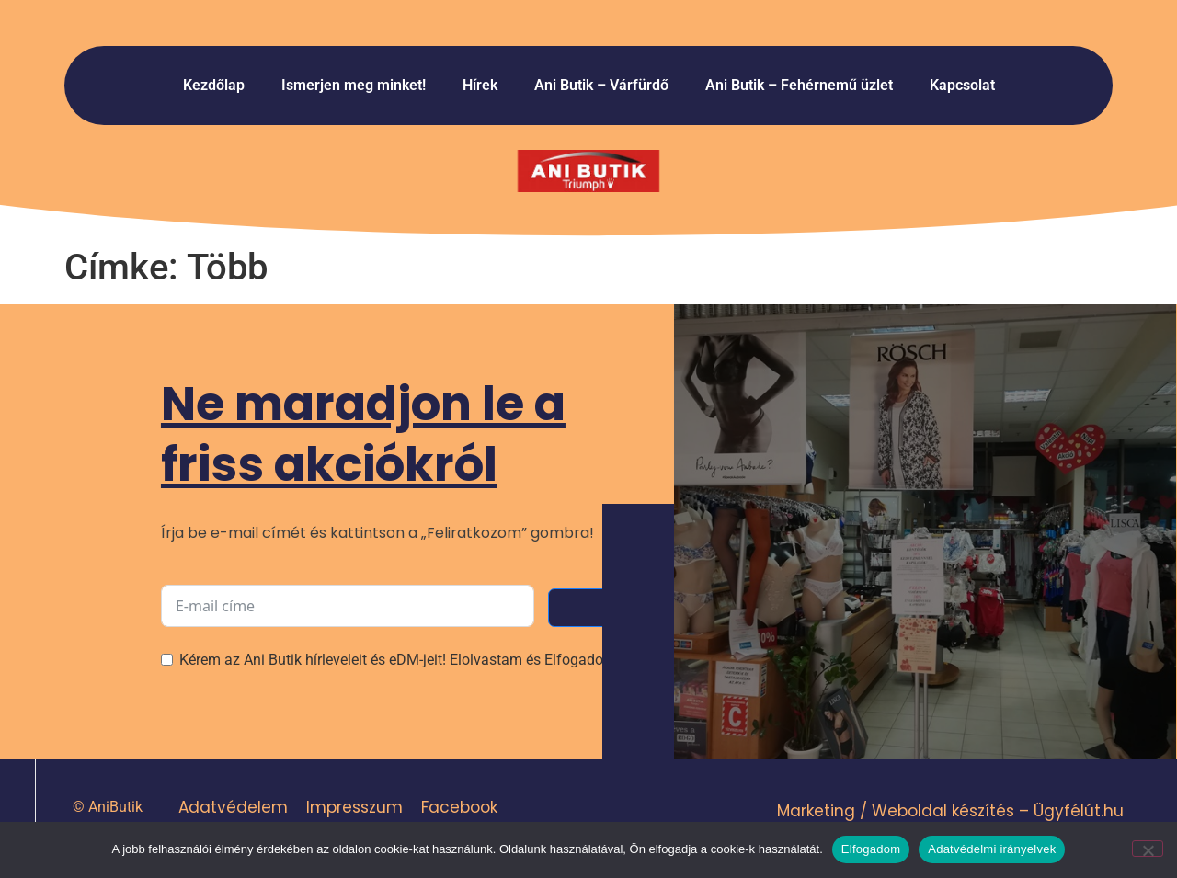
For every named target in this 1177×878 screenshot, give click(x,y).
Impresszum (353, 807)
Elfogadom (870, 849)
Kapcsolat (962, 85)
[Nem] (1147, 848)
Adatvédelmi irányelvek (992, 849)
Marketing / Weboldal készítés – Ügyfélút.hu (950, 811)
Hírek (480, 85)
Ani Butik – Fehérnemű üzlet (799, 85)
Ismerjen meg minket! (353, 85)
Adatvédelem (232, 807)
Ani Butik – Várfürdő (601, 85)
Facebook (458, 807)
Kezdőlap (214, 85)
